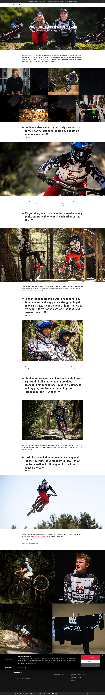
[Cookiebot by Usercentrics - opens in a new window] (9, 692)
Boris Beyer (29, 658)
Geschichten (56, 674)
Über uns (84, 674)
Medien (84, 676)
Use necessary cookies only (90, 690)
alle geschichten (15, 4)
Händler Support (62, 676)
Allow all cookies (90, 682)
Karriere (84, 678)
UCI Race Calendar (33, 543)
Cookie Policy (33, 688)
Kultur (55, 676)
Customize (90, 686)
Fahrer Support (62, 674)
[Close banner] (102, 680)
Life (4, 4)
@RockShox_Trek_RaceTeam (38, 536)
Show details (21, 692)
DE (103, 1)
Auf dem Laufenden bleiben (22, 678)
